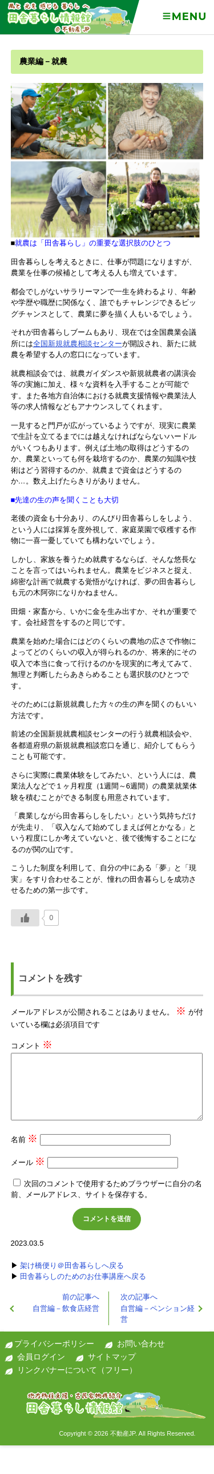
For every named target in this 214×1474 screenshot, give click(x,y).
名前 (24, 1139)
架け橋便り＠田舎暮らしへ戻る (72, 1265)
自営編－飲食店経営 (66, 1303)
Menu (184, 16)
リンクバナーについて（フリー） (77, 1369)
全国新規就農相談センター (77, 343)
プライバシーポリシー (54, 1343)
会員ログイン (41, 1356)
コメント (32, 1045)
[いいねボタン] (25, 917)
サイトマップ (112, 1356)
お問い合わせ (141, 1343)
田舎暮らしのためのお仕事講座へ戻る (83, 1276)
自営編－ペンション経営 (157, 1308)
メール (28, 1162)
